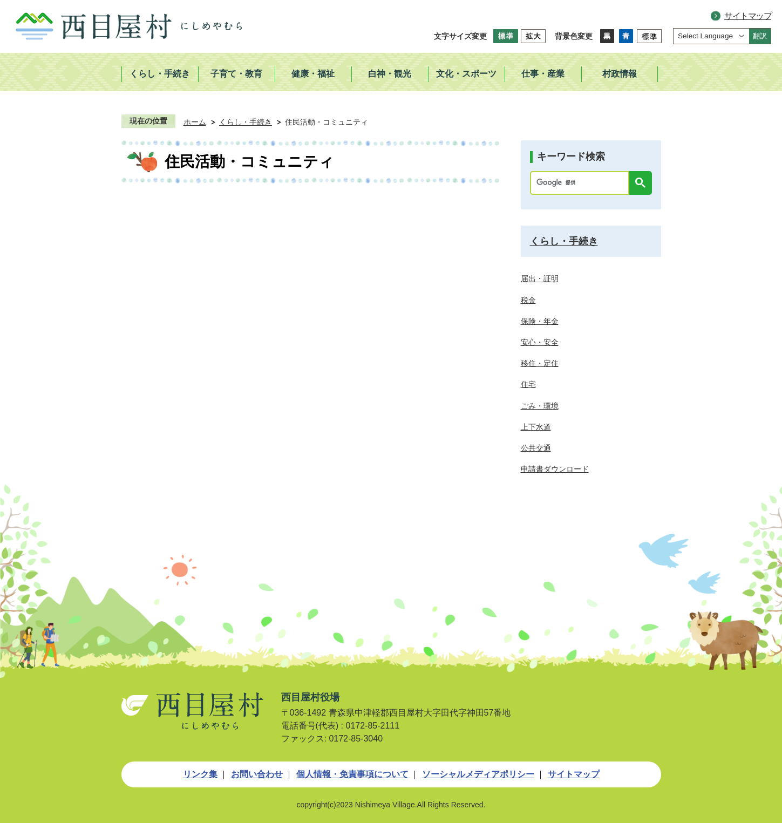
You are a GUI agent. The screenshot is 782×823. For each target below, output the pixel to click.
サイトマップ (747, 16)
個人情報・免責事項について (352, 774)
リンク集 (200, 774)
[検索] (582, 183)
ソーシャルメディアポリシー (478, 774)
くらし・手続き (245, 122)
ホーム (194, 122)
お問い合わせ (257, 774)
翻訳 (760, 36)
